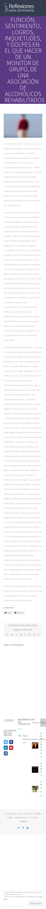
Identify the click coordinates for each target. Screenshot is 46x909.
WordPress (23, 821)
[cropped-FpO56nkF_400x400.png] (23, 126)
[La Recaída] (35, 789)
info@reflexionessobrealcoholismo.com (25, 739)
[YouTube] (11, 748)
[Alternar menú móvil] (41, 5)
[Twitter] (6, 742)
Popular (36, 722)
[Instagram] (6, 753)
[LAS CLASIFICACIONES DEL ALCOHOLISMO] (35, 769)
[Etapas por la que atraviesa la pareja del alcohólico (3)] (35, 745)
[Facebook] (11, 742)
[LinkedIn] (6, 748)
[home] (9, 721)
